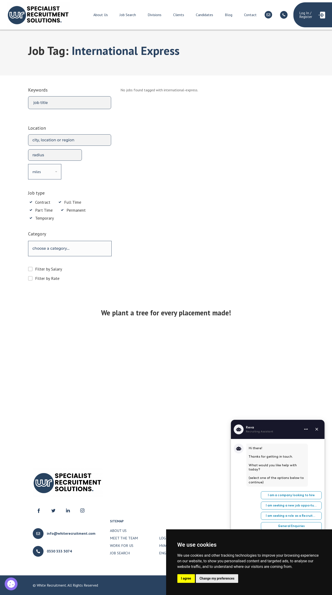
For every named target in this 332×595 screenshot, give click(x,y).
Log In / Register (305, 15)
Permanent (76, 210)
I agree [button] (186, 578)
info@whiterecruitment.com (71, 533)
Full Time (72, 202)
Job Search (128, 14)
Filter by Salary (48, 269)
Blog (228, 14)
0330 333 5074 (59, 551)
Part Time (44, 210)
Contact (250, 14)
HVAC (163, 545)
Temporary (44, 218)
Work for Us (121, 545)
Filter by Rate (47, 278)
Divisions (154, 14)
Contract (42, 202)
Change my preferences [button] (217, 578)
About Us (100, 14)
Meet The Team (124, 538)
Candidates (204, 14)
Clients (178, 14)
